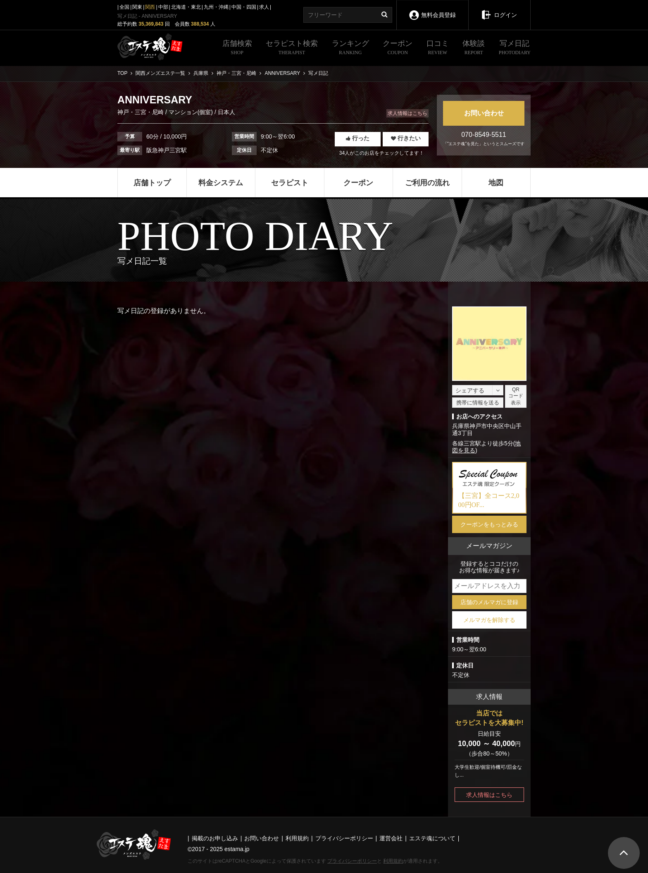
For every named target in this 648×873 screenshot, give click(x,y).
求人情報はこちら (407, 113)
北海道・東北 (186, 7)
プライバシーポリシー (352, 861)
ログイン (499, 9)
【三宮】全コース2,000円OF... (488, 500)
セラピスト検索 (292, 48)
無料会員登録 (432, 9)
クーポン (397, 48)
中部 (163, 7)
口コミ (437, 48)
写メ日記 (515, 48)
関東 (137, 7)
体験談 (473, 48)
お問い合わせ (484, 113)
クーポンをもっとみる (489, 524)
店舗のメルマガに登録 (489, 602)
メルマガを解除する (489, 620)
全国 (124, 7)
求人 (264, 7)
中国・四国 (243, 7)
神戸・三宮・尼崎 (141, 112)
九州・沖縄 (216, 7)
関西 (150, 7)
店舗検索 (237, 48)
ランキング (350, 48)
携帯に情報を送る (477, 402)
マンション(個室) (191, 112)
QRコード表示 (515, 396)
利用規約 (393, 861)
